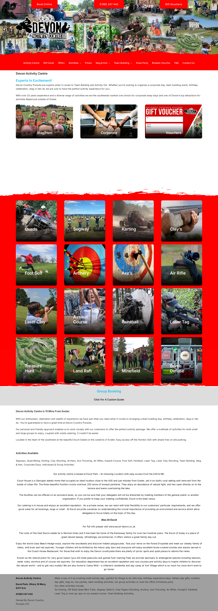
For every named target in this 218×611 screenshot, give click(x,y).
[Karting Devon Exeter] (133, 221)
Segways (21, 460)
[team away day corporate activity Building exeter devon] (181, 360)
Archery (71, 460)
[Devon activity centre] (44, 9)
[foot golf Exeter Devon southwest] (36, 265)
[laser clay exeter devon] (36, 311)
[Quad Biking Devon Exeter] (36, 221)
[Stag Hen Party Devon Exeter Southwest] (44, 121)
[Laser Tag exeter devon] (181, 311)
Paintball (138, 460)
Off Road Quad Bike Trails (82, 589)
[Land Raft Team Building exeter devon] (84, 360)
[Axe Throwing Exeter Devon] (133, 265)
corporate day (157, 85)
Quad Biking (33, 460)
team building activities (100, 582)
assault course (98, 593)
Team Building (81, 85)
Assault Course (113, 460)
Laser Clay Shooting (167, 460)
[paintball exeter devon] (133, 311)
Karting (45, 460)
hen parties (81, 582)
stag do (69, 582)
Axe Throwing (84, 460)
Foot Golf (127, 460)
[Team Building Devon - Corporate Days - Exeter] (109, 121)
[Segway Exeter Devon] (84, 221)
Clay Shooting (58, 460)
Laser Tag (149, 460)
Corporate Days (32, 464)
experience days (162, 578)
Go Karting (60, 589)
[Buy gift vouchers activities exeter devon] (173, 121)
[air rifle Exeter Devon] (181, 265)
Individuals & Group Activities (58, 464)
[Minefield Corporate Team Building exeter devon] (133, 360)
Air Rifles (98, 460)
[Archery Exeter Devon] (84, 265)
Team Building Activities (120, 593)
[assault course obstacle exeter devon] (84, 311)
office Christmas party (161, 582)
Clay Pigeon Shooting (127, 589)
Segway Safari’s (105, 589)
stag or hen (35, 88)
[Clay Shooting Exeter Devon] (181, 221)
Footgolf (182, 589)
